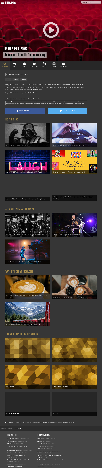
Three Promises (11, 444)
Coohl (38, 440)
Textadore (39, 464)
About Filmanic (40, 430)
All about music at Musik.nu (20, 206)
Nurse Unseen (10, 455)
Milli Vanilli (9, 435)
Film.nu (39, 437)
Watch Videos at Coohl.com (19, 267)
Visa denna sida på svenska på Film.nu (17, 74)
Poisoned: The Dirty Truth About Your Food (17, 437)
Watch (38, 451)
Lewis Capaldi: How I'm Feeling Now (16, 447)
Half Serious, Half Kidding (13, 442)
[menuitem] (3, 420)
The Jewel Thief (11, 432)
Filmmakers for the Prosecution (15, 458)
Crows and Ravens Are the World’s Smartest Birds (49, 442)
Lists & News (11, 119)
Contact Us (39, 432)
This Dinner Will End (12, 430)
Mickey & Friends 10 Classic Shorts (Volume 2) (18, 451)
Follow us (39, 435)
